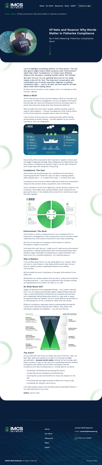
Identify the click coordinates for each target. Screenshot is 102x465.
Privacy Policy (92, 461)
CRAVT (73, 6)
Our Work (49, 6)
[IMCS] (14, 6)
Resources (59, 6)
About (42, 6)
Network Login (85, 6)
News (67, 6)
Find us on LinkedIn (85, 438)
